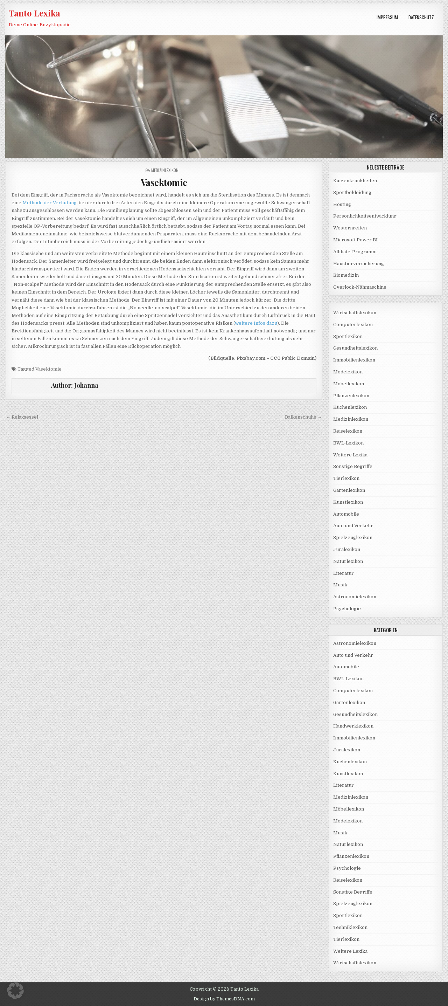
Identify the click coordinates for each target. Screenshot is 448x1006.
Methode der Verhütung (49, 202)
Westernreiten (350, 227)
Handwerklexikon (353, 726)
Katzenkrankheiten (355, 180)
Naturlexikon (348, 561)
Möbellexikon (348, 383)
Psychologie (347, 608)
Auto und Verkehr (353, 525)
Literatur (343, 573)
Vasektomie (164, 182)
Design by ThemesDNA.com (224, 999)
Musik (340, 584)
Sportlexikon (348, 336)
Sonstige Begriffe (352, 466)
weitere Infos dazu (256, 323)
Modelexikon (348, 371)
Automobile (346, 514)
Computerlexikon (353, 324)
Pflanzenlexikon (351, 395)
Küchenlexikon (350, 407)
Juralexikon (346, 549)
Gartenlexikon (349, 490)
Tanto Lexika (34, 13)
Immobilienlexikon (354, 360)
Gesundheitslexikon (355, 348)
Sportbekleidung (352, 192)
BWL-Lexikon (348, 443)
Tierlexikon (346, 478)
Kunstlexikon (348, 502)
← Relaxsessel (22, 417)
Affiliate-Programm (355, 251)
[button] (15, 990)
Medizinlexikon (164, 170)
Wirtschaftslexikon (354, 312)
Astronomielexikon (354, 596)
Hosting (342, 204)
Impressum (387, 17)
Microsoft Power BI (355, 239)
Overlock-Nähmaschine (359, 287)
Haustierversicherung (358, 263)
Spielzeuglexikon (352, 537)
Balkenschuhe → (303, 417)
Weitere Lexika (350, 454)
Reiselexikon (347, 431)
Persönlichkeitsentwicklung (365, 216)
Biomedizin (346, 275)
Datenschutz (421, 17)
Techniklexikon (350, 927)
